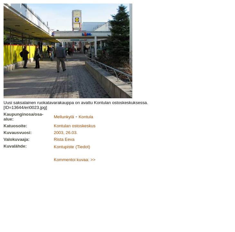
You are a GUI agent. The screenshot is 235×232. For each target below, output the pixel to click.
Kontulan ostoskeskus (75, 125)
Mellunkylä (64, 116)
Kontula (86, 116)
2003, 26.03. (66, 132)
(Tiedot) (82, 146)
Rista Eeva (64, 139)
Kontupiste (64, 146)
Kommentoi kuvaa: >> (75, 159)
